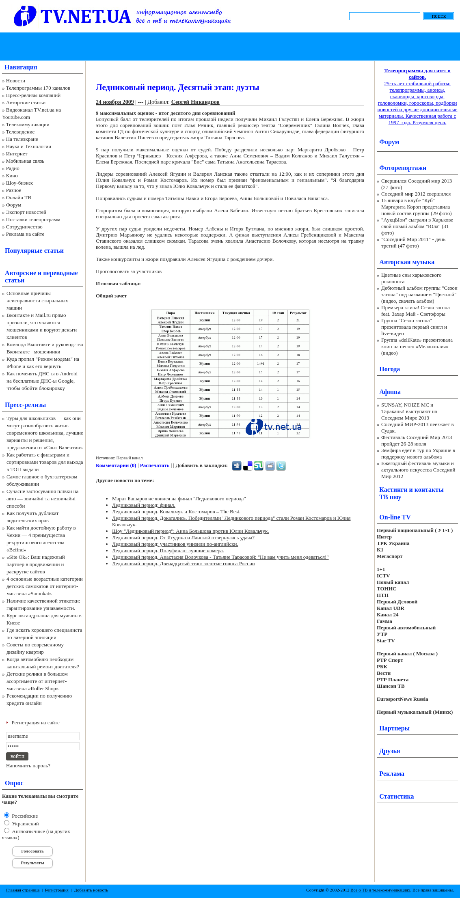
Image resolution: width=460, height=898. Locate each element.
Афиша (390, 391)
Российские (24, 816)
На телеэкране (22, 139)
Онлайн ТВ (18, 197)
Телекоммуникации (28, 124)
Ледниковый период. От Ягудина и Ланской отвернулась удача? (183, 537)
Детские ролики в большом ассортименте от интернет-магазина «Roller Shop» (37, 681)
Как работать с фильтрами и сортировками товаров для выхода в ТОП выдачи (44, 462)
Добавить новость (91, 889)
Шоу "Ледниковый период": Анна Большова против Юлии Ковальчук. (190, 531)
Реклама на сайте (25, 234)
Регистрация (57, 889)
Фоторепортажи (402, 167)
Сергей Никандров (195, 102)
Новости (15, 81)
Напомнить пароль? (28, 765)
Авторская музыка (406, 261)
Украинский (25, 823)
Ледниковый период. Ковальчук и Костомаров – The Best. (176, 511)
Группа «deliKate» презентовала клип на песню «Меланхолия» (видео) (417, 346)
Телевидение (20, 132)
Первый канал (129, 457)
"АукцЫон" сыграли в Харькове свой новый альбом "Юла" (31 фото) (417, 226)
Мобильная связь (25, 161)
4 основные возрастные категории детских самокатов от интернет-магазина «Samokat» (44, 586)
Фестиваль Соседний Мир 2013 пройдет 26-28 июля (416, 440)
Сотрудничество (24, 227)
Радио (12, 168)
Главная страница (22, 889)
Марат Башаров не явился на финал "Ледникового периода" (179, 498)
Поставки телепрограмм (33, 219)
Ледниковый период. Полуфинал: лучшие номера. (168, 550)
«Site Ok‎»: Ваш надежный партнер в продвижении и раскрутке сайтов (35, 564)
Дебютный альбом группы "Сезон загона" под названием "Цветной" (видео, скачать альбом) (419, 294)
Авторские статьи (25, 102)
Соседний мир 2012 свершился (416, 194)
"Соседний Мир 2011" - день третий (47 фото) (413, 242)
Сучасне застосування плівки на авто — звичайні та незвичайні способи (42, 498)
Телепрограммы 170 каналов (38, 88)
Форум (14, 205)
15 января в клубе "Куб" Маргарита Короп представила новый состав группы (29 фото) (416, 206)
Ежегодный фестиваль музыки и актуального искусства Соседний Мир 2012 (418, 469)
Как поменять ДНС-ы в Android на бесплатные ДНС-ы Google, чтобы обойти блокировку (42, 380)
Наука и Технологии (28, 146)
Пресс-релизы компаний (33, 95)
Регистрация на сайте (36, 722)
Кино (12, 175)
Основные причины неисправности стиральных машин (37, 300)
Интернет (17, 154)
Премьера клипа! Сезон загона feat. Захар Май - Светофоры (415, 310)
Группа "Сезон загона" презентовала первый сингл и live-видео (414, 326)
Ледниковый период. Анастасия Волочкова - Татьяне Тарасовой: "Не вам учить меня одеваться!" (220, 557)
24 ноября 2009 (115, 102)
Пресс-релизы (25, 404)
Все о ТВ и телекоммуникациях (380, 889)
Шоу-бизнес (19, 183)
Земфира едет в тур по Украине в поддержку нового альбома (418, 453)
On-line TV (395, 517)
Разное (14, 190)
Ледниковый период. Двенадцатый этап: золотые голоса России (183, 563)
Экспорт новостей (26, 212)
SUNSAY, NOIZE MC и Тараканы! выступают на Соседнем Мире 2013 (409, 411)
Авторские (20, 272)
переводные (60, 272)
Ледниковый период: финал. (143, 505)
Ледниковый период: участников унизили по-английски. (175, 544)
